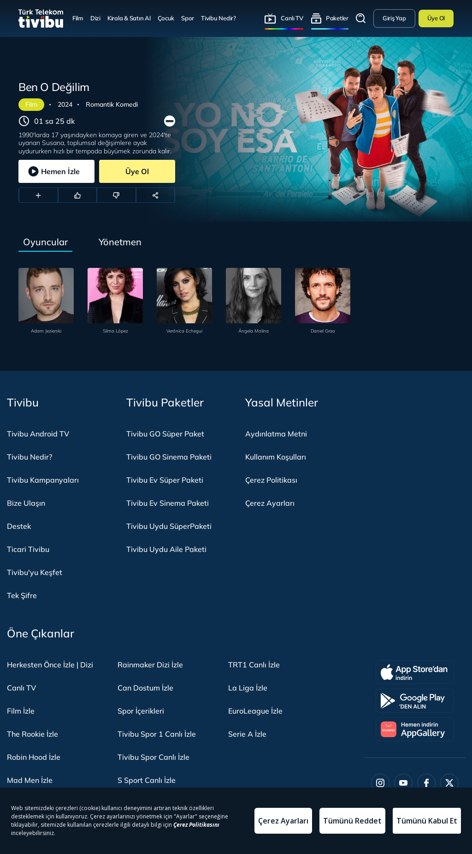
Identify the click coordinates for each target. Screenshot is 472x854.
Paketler (337, 18)
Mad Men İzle (30, 780)
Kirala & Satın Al (129, 18)
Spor (187, 18)
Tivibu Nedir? (218, 18)
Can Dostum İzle (145, 687)
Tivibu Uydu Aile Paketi (166, 549)
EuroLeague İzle (255, 710)
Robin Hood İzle (33, 757)
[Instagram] (380, 783)
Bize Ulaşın (26, 503)
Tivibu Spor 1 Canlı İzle (157, 734)
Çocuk (166, 18)
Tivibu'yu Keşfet (34, 572)
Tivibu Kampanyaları (43, 480)
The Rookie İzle (32, 734)
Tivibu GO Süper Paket (165, 433)
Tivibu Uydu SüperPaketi (169, 526)
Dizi (95, 18)
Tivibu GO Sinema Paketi (169, 456)
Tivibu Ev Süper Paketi (164, 480)
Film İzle (21, 710)
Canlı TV (292, 18)
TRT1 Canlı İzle (254, 664)
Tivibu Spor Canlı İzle (153, 757)
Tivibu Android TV (38, 433)
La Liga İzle (247, 687)
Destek (19, 526)
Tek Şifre (22, 595)
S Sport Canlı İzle (147, 780)
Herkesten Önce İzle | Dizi (50, 664)
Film (77, 18)
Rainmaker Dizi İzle (150, 664)
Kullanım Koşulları (275, 456)
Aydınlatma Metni (276, 433)
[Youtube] (403, 783)
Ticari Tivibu (28, 549)
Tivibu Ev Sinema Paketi (167, 503)
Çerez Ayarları (270, 503)
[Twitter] (449, 783)
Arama (360, 18)
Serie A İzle (247, 734)
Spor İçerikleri (141, 710)
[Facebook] (426, 783)
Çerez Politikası (271, 480)
